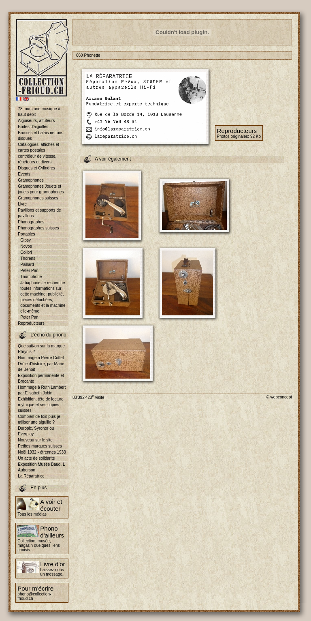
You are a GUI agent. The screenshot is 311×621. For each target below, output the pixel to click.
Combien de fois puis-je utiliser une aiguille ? (39, 419)
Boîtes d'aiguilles (33, 126)
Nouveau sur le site (35, 440)
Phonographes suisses (38, 228)
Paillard (27, 264)
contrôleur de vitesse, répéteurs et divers (37, 159)
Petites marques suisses (40, 446)
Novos (26, 246)
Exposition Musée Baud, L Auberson (41, 467)
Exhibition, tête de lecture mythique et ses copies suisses (40, 405)
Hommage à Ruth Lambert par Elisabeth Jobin (42, 390)
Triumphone (31, 276)
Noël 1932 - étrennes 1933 (42, 452)
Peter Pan (29, 270)
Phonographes (31, 222)
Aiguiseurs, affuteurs (36, 120)
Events (24, 174)
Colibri (26, 252)
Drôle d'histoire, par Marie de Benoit (41, 367)
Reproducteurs (31, 323)
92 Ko (255, 136)
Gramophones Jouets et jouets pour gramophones (41, 189)
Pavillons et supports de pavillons (39, 213)
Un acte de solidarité (36, 458)
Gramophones (30, 180)
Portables (26, 234)
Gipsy (25, 240)
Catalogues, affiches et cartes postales (38, 147)
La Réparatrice (31, 476)
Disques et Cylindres (36, 168)
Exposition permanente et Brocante (41, 378)
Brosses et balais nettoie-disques (40, 136)
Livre (22, 204)
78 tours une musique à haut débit (39, 112)
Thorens (27, 258)
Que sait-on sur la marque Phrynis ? (41, 349)
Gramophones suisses (38, 198)
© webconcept (279, 397)
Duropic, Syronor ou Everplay (36, 431)
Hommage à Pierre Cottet (41, 357)
